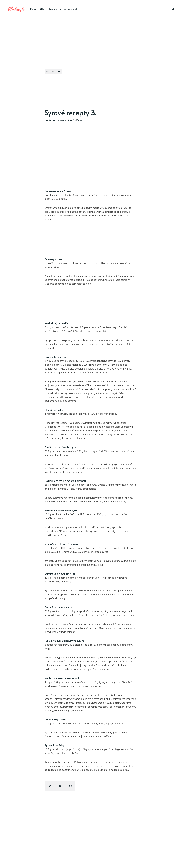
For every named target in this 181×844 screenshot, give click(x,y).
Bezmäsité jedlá (53, 71)
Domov (33, 8)
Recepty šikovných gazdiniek (63, 8)
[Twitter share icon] (50, 786)
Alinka (63, 120)
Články (43, 8)
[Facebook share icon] (60, 786)
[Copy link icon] (70, 786)
